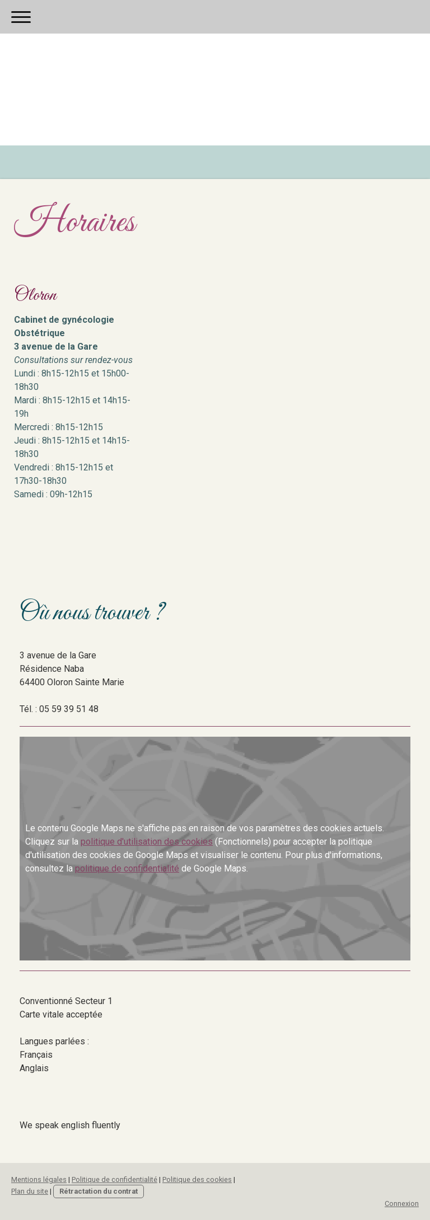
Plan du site (29, 1191)
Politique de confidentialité (114, 1179)
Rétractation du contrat (98, 1191)
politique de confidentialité (127, 868)
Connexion (402, 1203)
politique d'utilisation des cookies (147, 841)
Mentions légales (39, 1179)
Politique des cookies (197, 1179)
